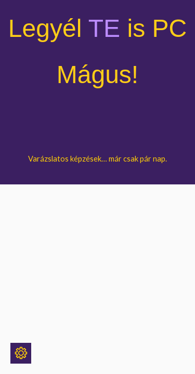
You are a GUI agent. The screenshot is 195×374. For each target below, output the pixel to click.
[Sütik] (20, 353)
